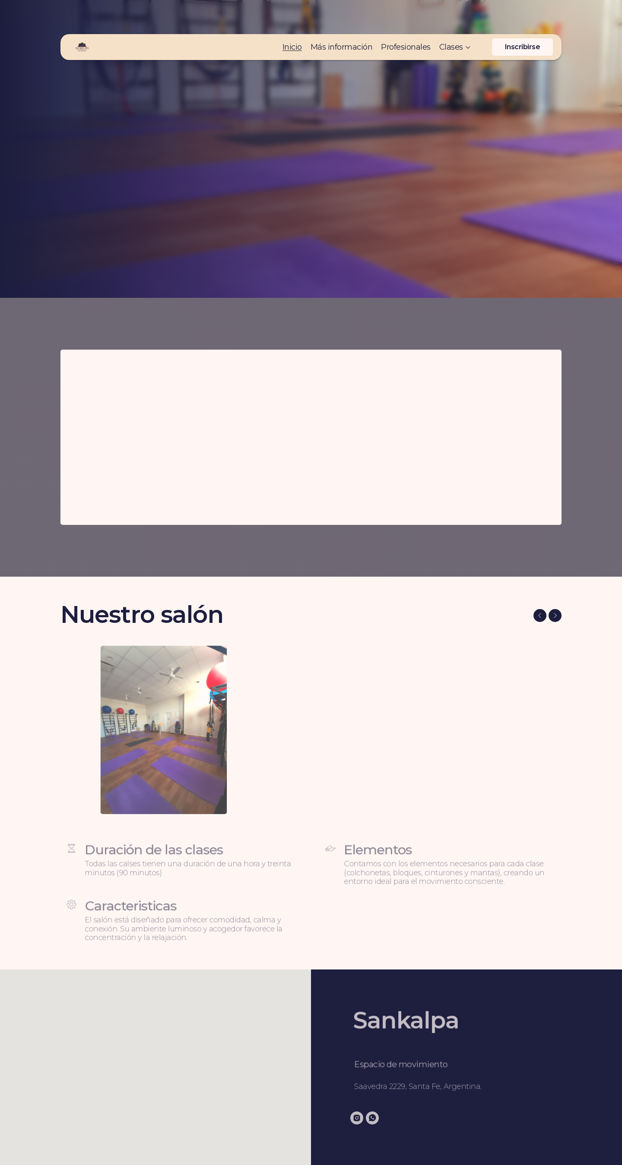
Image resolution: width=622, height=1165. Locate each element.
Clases (451, 19)
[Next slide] (555, 615)
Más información (342, 19)
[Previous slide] (539, 615)
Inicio (292, 19)
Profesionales (406, 19)
